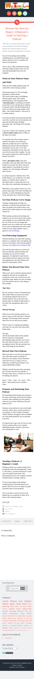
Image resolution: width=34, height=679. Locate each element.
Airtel (18, 609)
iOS (8, 616)
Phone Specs (8, 603)
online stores (12, 618)
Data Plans (27, 606)
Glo (30, 611)
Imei (18, 623)
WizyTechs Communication (22, 663)
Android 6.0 (11, 623)
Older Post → (29, 521)
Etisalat (5, 611)
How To (18, 606)
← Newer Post (5, 521)
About (20, 665)
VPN (30, 620)
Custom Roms (18, 630)
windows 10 (28, 625)
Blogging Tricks (7, 628)
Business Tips (22, 611)
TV (18, 620)
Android (12, 609)
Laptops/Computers (17, 625)
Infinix (24, 616)
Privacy (22, 667)
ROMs (24, 628)
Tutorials (29, 616)
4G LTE (26, 618)
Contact (14, 665)
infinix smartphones (10, 613)
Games (22, 613)
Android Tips (17, 628)
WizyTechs (8, 509)
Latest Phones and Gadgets (17, 601)
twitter (4, 623)
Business (20, 618)
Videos (7, 511)
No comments (10, 514)
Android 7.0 (6, 625)
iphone (11, 616)
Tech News (21, 603)
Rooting (21, 620)
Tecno (4, 609)
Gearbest (29, 628)
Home (17, 521)
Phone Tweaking (26, 623)
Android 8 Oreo (25, 630)
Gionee (4, 616)
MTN (12, 606)
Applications (27, 609)
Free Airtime (17, 616)
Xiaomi (4, 618)
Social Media (13, 620)
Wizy (17, 667)
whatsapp (12, 611)
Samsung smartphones (8, 630)
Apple (26, 620)
